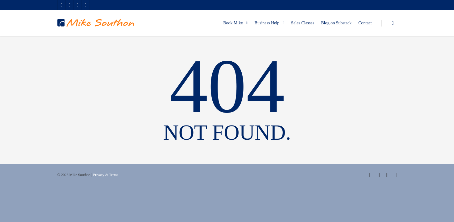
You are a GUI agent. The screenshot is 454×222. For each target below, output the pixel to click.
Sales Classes (302, 23)
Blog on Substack (336, 23)
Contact (365, 23)
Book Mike (235, 23)
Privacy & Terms (105, 175)
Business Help (270, 23)
